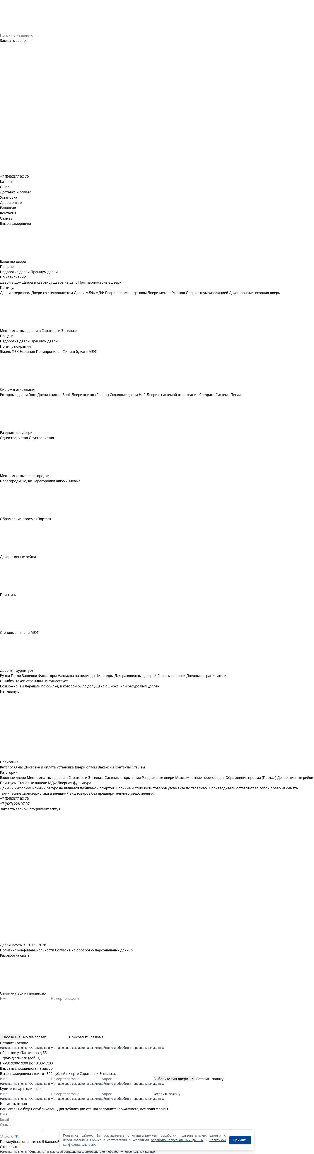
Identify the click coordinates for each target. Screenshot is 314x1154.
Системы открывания (122, 777)
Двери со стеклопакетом (52, 292)
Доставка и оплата (15, 192)
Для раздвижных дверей (135, 675)
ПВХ (15, 351)
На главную (10, 691)
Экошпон (27, 351)
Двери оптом (11, 202)
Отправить (9, 1146)
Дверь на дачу (65, 282)
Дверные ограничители (206, 675)
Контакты (8, 213)
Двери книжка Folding (90, 394)
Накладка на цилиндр (76, 675)
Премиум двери (44, 271)
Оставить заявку (14, 1043)
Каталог (6, 767)
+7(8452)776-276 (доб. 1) (20, 1058)
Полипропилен (48, 351)
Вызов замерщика (15, 223)
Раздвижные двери (158, 777)
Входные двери (13, 777)
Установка (8, 197)
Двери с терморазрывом (126, 292)
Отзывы (6, 218)
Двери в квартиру (37, 282)
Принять (240, 1140)
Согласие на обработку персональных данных (94, 950)
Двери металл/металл (166, 292)
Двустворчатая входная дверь (254, 292)
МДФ (93, 351)
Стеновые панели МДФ (37, 782)
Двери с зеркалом (15, 292)
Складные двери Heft (128, 394)
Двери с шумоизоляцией (207, 292)
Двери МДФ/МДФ (89, 292)
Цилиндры (105, 675)
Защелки (29, 675)
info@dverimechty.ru (45, 809)
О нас (4, 186)
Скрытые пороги (171, 675)
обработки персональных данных (177, 1140)
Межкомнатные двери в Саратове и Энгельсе (65, 777)
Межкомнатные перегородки (200, 777)
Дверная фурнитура (74, 782)
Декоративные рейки (295, 777)
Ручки (5, 675)
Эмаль (5, 351)
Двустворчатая (41, 437)
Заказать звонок (13, 40)
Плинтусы (8, 782)
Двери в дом (10, 282)
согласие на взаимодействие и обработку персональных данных (117, 1047)
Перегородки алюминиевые (56, 481)
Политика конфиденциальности (27, 950)
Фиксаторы (47, 675)
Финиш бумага (75, 351)
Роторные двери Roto (18, 394)
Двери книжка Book (54, 394)
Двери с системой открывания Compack (181, 394)
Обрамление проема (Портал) (250, 777)
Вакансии (8, 207)
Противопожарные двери (99, 282)
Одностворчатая (14, 437)
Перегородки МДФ (16, 481)
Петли (16, 675)
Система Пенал (228, 394)
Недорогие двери (15, 271)
